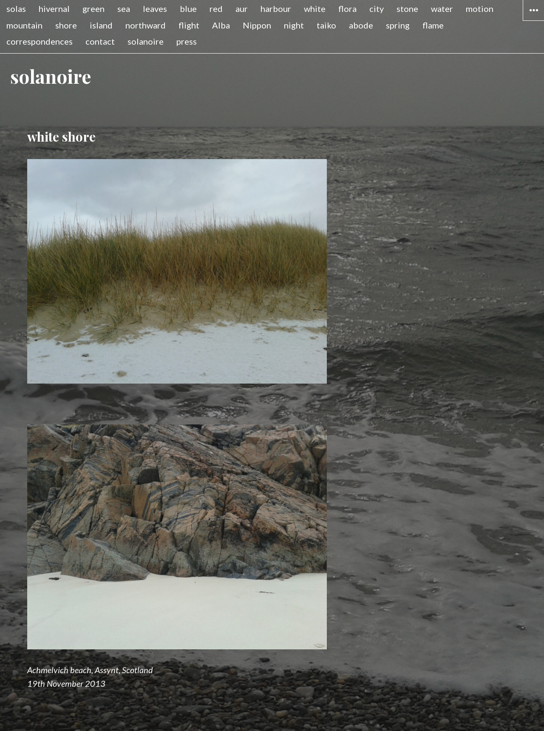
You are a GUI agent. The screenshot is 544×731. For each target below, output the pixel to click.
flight (188, 25)
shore (66, 25)
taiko (326, 25)
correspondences (39, 41)
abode (361, 25)
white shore (61, 136)
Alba (221, 25)
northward (145, 25)
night (294, 25)
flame (433, 25)
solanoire (146, 41)
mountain (24, 25)
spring (398, 25)
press (186, 41)
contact (100, 41)
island (101, 25)
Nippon (257, 25)
